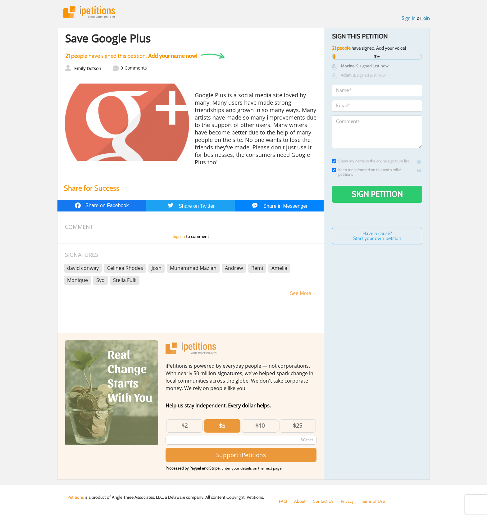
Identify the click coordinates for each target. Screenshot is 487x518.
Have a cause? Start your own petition (377, 235)
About (300, 501)
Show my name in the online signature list (370, 161)
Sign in (409, 18)
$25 (297, 425)
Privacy (347, 501)
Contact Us (323, 501)
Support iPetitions (241, 455)
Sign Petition (377, 194)
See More (300, 293)
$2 (184, 425)
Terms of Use (373, 501)
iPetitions (89, 12)
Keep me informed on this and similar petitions (366, 172)
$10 (260, 425)
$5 (222, 425)
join (426, 18)
